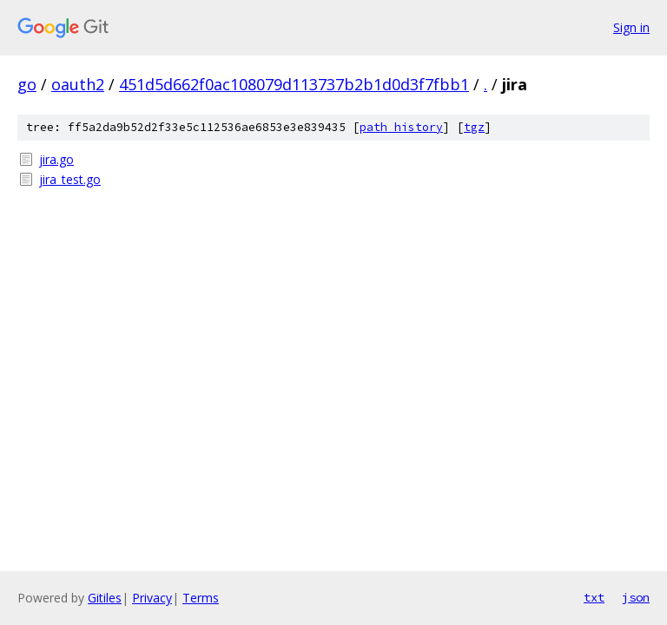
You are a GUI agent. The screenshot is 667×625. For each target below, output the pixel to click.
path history (401, 127)
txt (594, 597)
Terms (200, 597)
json (636, 597)
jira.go (56, 159)
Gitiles (105, 597)
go (26, 84)
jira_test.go (70, 179)
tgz (474, 127)
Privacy (152, 597)
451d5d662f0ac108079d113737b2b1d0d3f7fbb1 (294, 84)
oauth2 (77, 84)
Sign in (631, 27)
